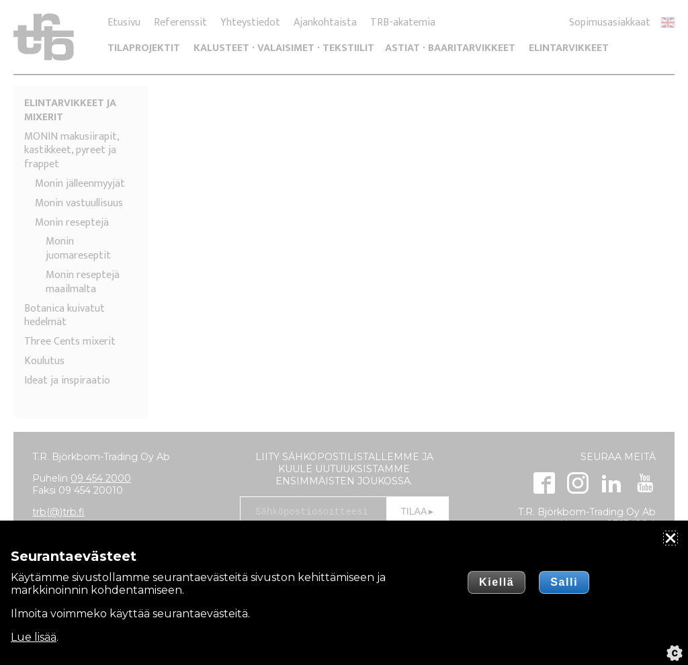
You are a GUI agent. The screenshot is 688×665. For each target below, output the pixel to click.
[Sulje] (670, 538)
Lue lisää (33, 637)
